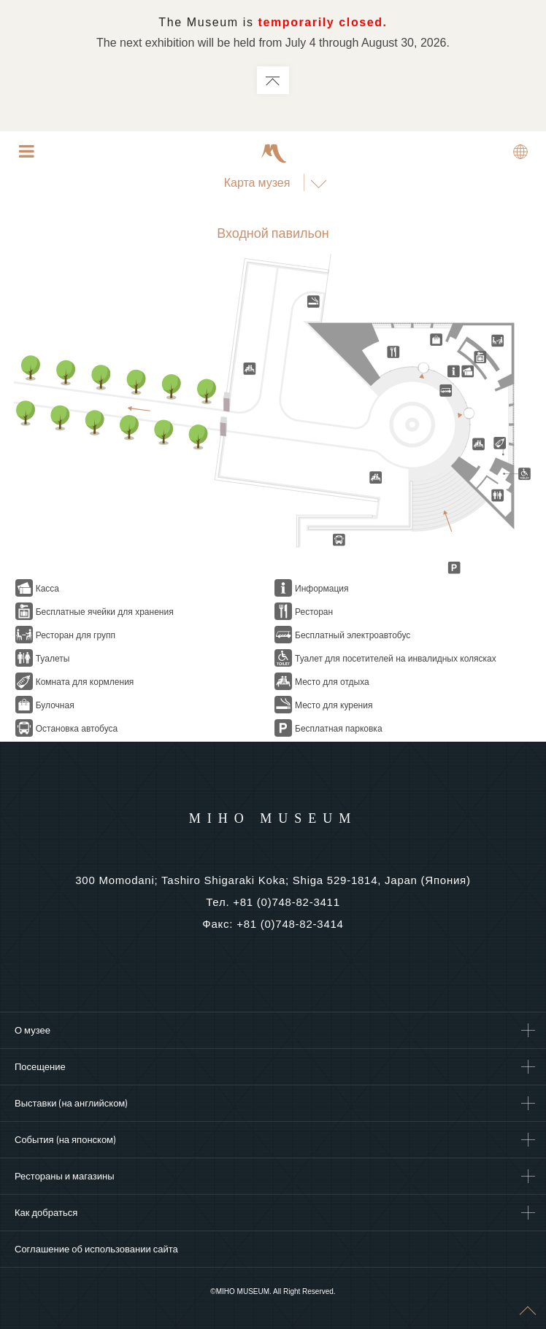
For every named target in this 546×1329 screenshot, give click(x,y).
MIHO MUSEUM (273, 818)
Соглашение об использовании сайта (96, 1249)
